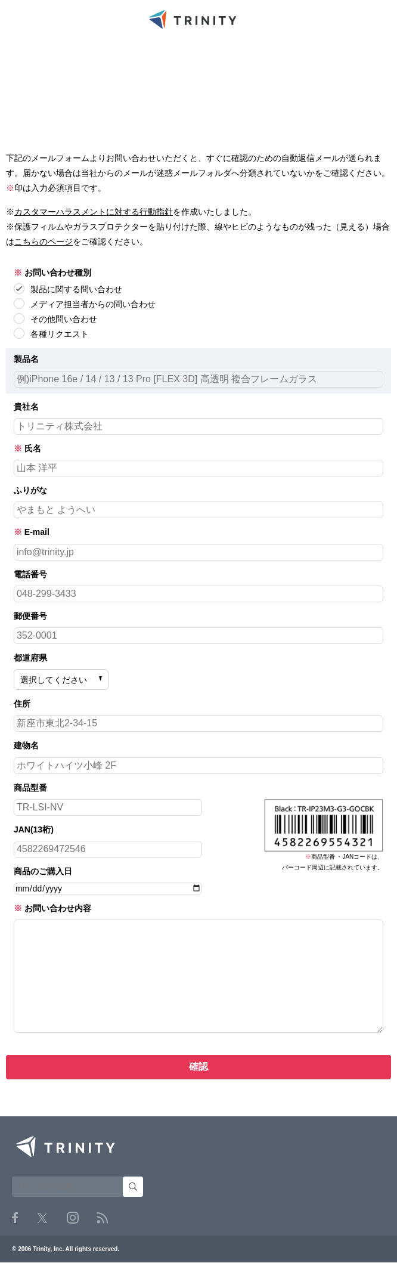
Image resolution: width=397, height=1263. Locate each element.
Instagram (73, 1218)
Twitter (42, 1218)
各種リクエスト (51, 333)
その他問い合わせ (55, 318)
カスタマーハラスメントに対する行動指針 (93, 211)
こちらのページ (43, 241)
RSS (102, 1218)
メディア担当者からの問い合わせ (85, 303)
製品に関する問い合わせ (68, 288)
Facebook (15, 1217)
